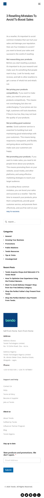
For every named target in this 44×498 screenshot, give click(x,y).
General (8, 236)
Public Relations (11, 247)
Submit (8, 470)
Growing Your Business (14, 240)
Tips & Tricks (10, 255)
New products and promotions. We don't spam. (20, 454)
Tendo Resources (12, 251)
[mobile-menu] (39, 3)
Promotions (10, 244)
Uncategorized (11, 259)
